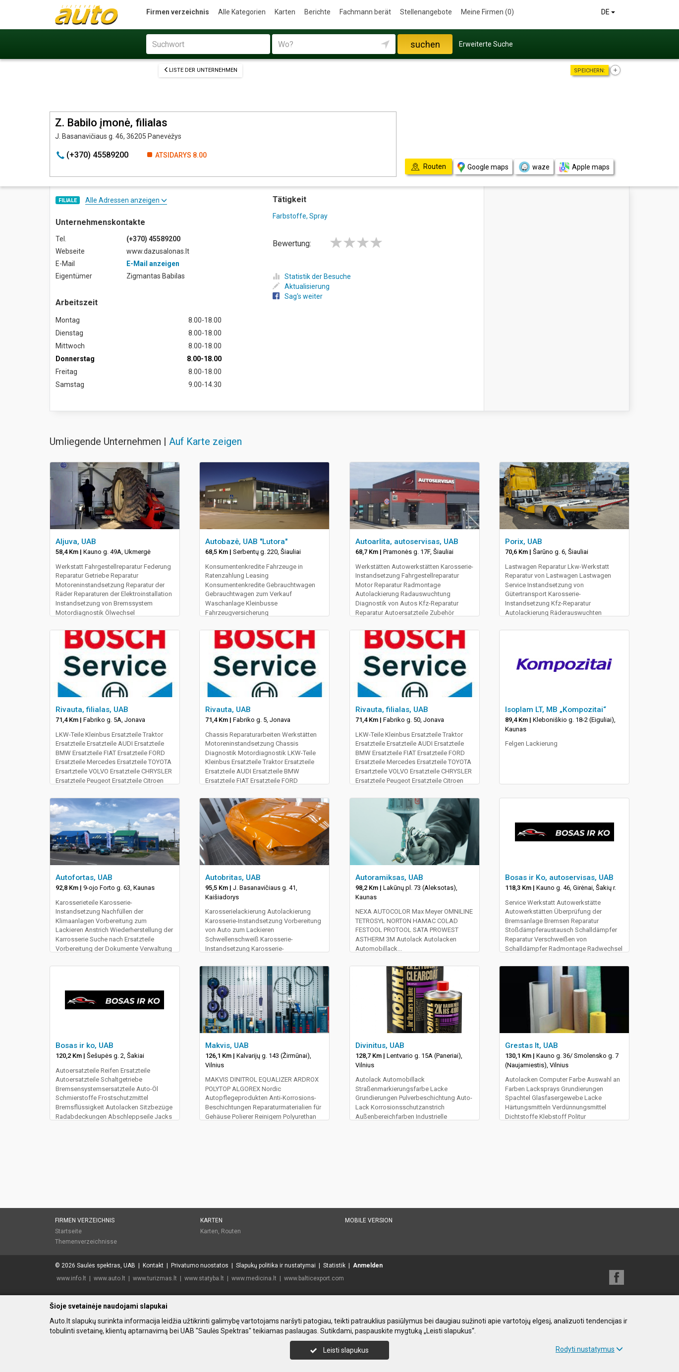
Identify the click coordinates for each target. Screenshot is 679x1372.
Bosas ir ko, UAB (84, 1045)
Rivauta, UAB (228, 709)
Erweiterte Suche (486, 44)
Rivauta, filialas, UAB (92, 709)
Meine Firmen (487, 12)
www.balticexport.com (314, 1278)
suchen (425, 44)
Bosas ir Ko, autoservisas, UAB (559, 877)
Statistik (334, 1265)
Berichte (317, 12)
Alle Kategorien (242, 12)
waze (534, 167)
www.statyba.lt (204, 1278)
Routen (231, 1231)
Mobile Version (369, 1220)
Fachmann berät (365, 12)
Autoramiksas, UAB (389, 877)
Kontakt (153, 1265)
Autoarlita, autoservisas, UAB (406, 541)
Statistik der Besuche (312, 276)
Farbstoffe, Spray (300, 216)
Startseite (68, 1231)
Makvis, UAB (227, 1045)
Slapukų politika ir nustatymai (276, 1265)
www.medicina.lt (254, 1278)
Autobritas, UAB (233, 877)
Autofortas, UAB (84, 877)
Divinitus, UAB (379, 1045)
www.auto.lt (109, 1278)
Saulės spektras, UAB (106, 1265)
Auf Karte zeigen (205, 441)
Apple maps (584, 167)
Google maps (483, 167)
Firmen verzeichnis (177, 12)
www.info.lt (71, 1278)
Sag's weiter (298, 296)
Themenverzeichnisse (86, 1241)
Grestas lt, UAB (531, 1045)
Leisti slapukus (339, 1350)
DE (609, 12)
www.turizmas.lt (155, 1278)
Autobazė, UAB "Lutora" (246, 541)
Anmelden (368, 1265)
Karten (285, 12)
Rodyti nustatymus (589, 1349)
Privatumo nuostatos (199, 1265)
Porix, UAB (523, 541)
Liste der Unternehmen (200, 70)
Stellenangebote (426, 12)
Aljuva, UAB (76, 541)
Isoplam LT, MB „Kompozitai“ (555, 709)
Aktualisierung (301, 286)
